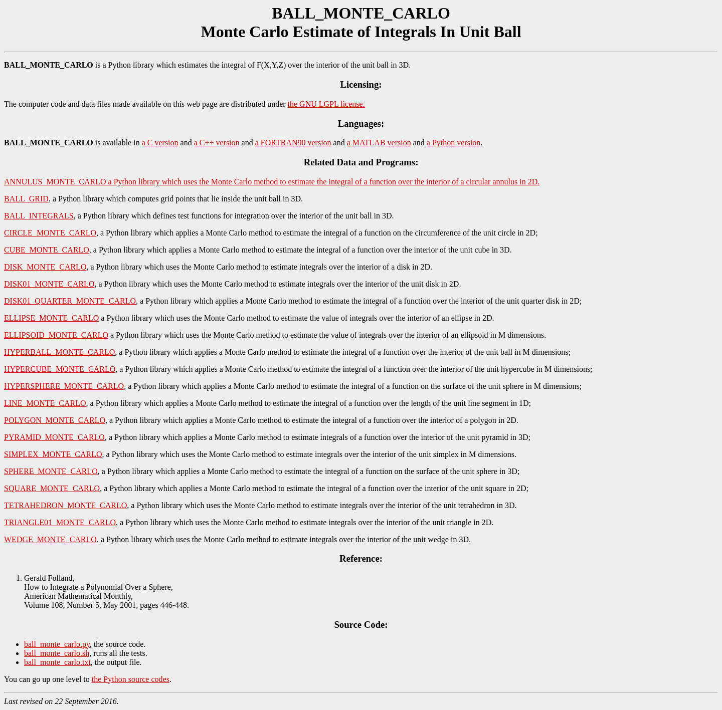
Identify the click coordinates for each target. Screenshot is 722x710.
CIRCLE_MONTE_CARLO (50, 232)
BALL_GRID (26, 198)
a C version (160, 142)
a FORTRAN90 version (293, 142)
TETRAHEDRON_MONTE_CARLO (65, 505)
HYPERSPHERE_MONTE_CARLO (64, 386)
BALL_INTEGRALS (39, 215)
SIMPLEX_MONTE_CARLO (53, 454)
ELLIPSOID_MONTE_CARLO (56, 335)
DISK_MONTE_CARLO (45, 267)
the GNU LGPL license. (326, 104)
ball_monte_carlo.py (57, 644)
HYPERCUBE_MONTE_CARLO (59, 369)
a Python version (454, 142)
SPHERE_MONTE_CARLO (51, 471)
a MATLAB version (379, 142)
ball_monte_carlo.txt (57, 662)
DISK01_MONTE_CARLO (49, 284)
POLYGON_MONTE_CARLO (54, 420)
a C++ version (217, 142)
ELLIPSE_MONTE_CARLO (51, 318)
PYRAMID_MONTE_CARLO (54, 437)
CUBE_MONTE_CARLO (46, 250)
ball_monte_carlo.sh (56, 653)
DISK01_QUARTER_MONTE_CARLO (70, 301)
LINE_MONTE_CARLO (45, 403)
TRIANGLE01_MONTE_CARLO (60, 522)
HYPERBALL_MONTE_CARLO (59, 352)
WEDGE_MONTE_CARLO (50, 539)
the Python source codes (130, 679)
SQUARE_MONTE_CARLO (52, 488)
